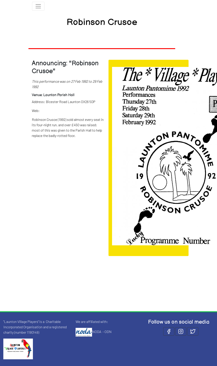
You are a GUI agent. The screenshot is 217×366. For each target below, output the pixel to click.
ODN (108, 331)
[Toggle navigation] (38, 6)
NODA (96, 331)
